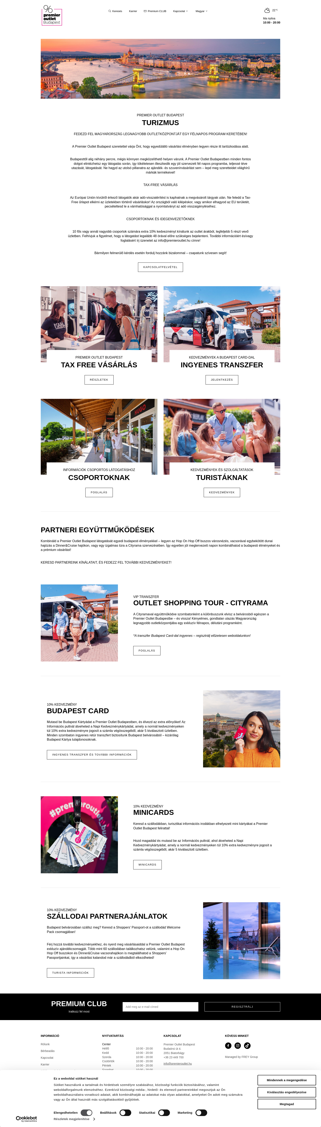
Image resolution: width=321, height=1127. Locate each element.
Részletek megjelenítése (71, 1119)
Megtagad (287, 1104)
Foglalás (147, 650)
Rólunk (45, 1044)
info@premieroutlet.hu (178, 1063)
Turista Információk (70, 972)
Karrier (45, 1064)
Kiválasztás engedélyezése (286, 1092)
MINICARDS (147, 864)
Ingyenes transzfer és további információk (92, 754)
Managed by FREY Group (241, 1057)
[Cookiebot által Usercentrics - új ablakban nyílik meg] (26, 1119)
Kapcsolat (47, 1057)
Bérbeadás (48, 1051)
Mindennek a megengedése (287, 1080)
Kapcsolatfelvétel (160, 267)
